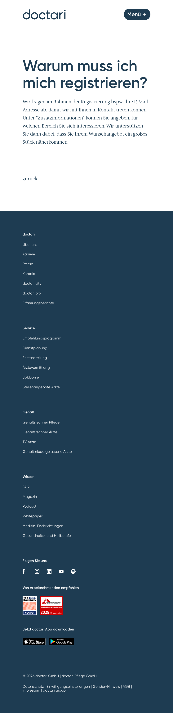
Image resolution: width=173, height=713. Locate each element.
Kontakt (29, 274)
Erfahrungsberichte (38, 303)
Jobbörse (31, 377)
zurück (30, 179)
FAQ (26, 487)
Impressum (31, 690)
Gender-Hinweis (106, 686)
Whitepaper (32, 516)
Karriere (29, 254)
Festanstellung (35, 358)
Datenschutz (33, 686)
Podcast (29, 506)
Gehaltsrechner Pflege (41, 422)
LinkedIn (49, 571)
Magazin (30, 497)
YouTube (61, 571)
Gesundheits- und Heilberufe (47, 536)
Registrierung (95, 102)
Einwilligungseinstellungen (68, 686)
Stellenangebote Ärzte (41, 387)
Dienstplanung (35, 348)
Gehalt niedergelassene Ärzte (47, 452)
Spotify (73, 571)
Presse (28, 264)
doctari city (32, 283)
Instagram (37, 571)
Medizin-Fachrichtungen (43, 526)
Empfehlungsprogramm (42, 338)
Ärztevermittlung (36, 367)
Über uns (30, 245)
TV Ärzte (29, 442)
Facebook (25, 571)
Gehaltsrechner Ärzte (40, 432)
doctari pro (32, 293)
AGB (126, 686)
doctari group (54, 690)
